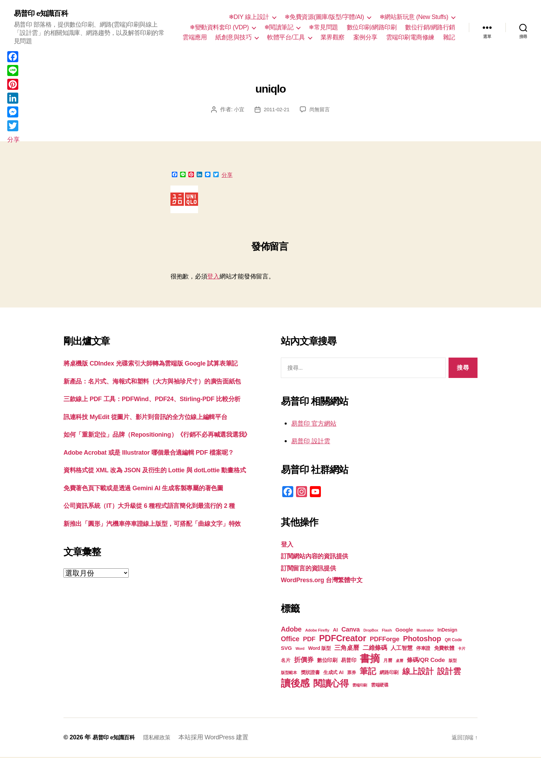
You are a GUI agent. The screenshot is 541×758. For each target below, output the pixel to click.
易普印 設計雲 (314, 442)
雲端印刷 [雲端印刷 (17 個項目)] (359, 686)
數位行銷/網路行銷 (430, 27)
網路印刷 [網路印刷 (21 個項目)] (389, 673)
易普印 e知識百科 (45, 14)
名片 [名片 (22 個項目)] (285, 661)
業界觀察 (333, 38)
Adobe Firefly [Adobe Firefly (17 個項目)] (317, 631)
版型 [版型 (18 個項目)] (452, 661)
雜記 (449, 38)
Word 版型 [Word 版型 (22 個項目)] (319, 649)
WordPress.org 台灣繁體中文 (328, 581)
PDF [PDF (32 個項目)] (309, 640)
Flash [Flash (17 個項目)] (387, 631)
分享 (227, 176)
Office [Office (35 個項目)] (290, 640)
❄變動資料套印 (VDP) (219, 27)
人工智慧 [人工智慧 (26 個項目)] (401, 649)
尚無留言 (321, 110)
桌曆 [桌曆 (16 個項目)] (399, 662)
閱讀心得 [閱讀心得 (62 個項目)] (331, 684)
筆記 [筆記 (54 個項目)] (368, 672)
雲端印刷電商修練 (410, 38)
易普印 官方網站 (317, 424)
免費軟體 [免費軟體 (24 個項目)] (444, 649)
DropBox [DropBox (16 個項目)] (370, 631)
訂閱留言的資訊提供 (313, 569)
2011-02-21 (276, 110)
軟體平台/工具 (286, 38)
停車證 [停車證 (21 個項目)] (423, 649)
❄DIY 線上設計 (249, 17)
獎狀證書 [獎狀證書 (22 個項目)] (310, 673)
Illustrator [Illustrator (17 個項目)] (425, 631)
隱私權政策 (163, 738)
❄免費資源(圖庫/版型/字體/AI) (324, 17)
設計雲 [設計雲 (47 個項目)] (449, 672)
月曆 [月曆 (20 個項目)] (387, 661)
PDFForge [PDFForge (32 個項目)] (385, 640)
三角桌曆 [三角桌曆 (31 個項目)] (346, 648)
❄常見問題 (323, 27)
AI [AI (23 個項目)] (335, 631)
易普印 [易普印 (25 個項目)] (348, 661)
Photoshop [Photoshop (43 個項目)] (422, 639)
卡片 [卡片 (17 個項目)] (461, 649)
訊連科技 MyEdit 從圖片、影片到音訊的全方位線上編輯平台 (159, 450)
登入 (213, 277)
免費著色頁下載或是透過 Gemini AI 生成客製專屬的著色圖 (156, 554)
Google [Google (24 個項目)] (404, 631)
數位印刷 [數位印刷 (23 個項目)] (327, 661)
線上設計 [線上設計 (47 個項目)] (418, 672)
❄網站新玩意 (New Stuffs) (414, 17)
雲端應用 (195, 38)
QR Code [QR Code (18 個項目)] (453, 640)
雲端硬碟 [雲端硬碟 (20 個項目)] (379, 686)
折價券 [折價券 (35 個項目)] (303, 660)
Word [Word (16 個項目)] (299, 649)
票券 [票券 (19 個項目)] (351, 673)
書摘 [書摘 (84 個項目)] (370, 659)
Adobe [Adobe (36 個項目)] (291, 630)
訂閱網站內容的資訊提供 (320, 557)
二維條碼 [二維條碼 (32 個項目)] (375, 648)
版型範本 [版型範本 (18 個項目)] (289, 673)
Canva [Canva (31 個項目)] (351, 630)
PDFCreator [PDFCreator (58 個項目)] (342, 639)
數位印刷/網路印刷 (372, 27)
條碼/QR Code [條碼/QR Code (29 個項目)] (426, 660)
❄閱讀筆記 (279, 27)
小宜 (237, 110)
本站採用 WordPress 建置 (222, 738)
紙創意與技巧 (233, 38)
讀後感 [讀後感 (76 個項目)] (295, 684)
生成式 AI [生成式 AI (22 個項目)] (333, 673)
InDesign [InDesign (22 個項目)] (447, 631)
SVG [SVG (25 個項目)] (286, 649)
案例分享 (365, 38)
